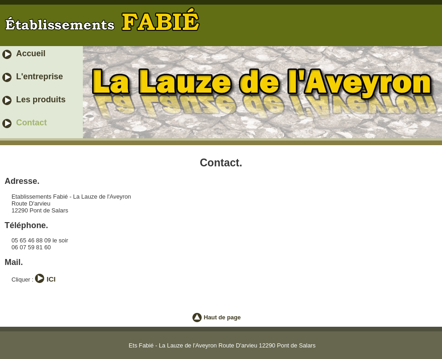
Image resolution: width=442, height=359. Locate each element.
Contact (31, 122)
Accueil (31, 53)
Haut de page (222, 317)
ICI (51, 279)
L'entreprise (39, 76)
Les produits (40, 99)
